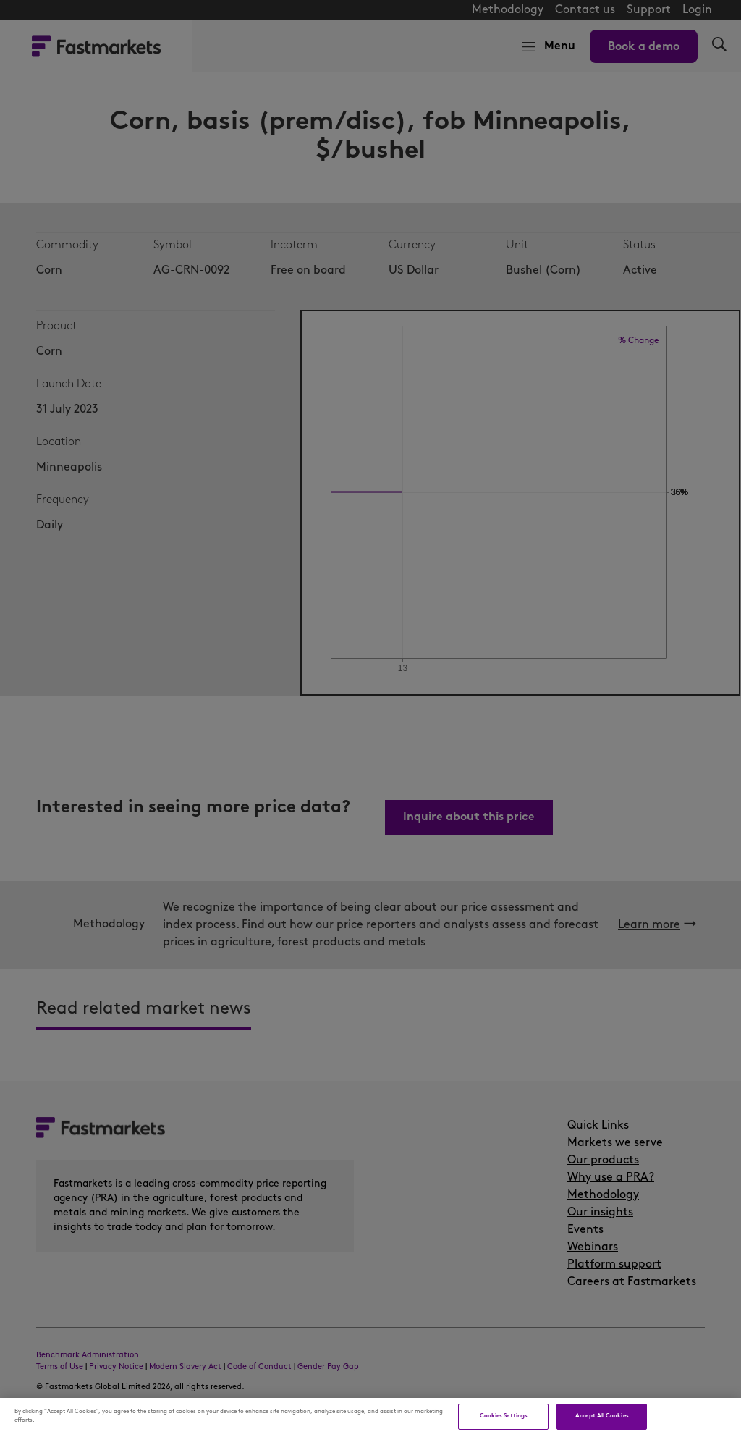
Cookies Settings (504, 1416)
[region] (370, 1417)
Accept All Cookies (601, 1416)
